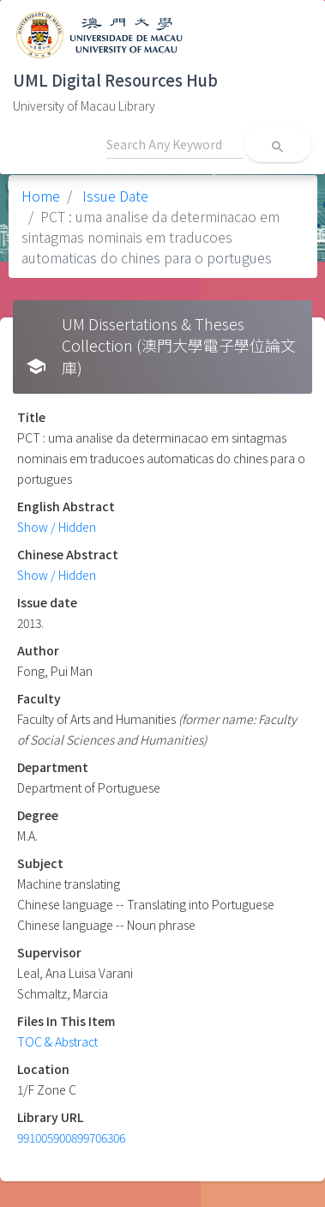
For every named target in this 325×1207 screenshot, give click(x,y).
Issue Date (113, 195)
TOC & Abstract (57, 1041)
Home (40, 195)
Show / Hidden (56, 526)
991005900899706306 (71, 1137)
